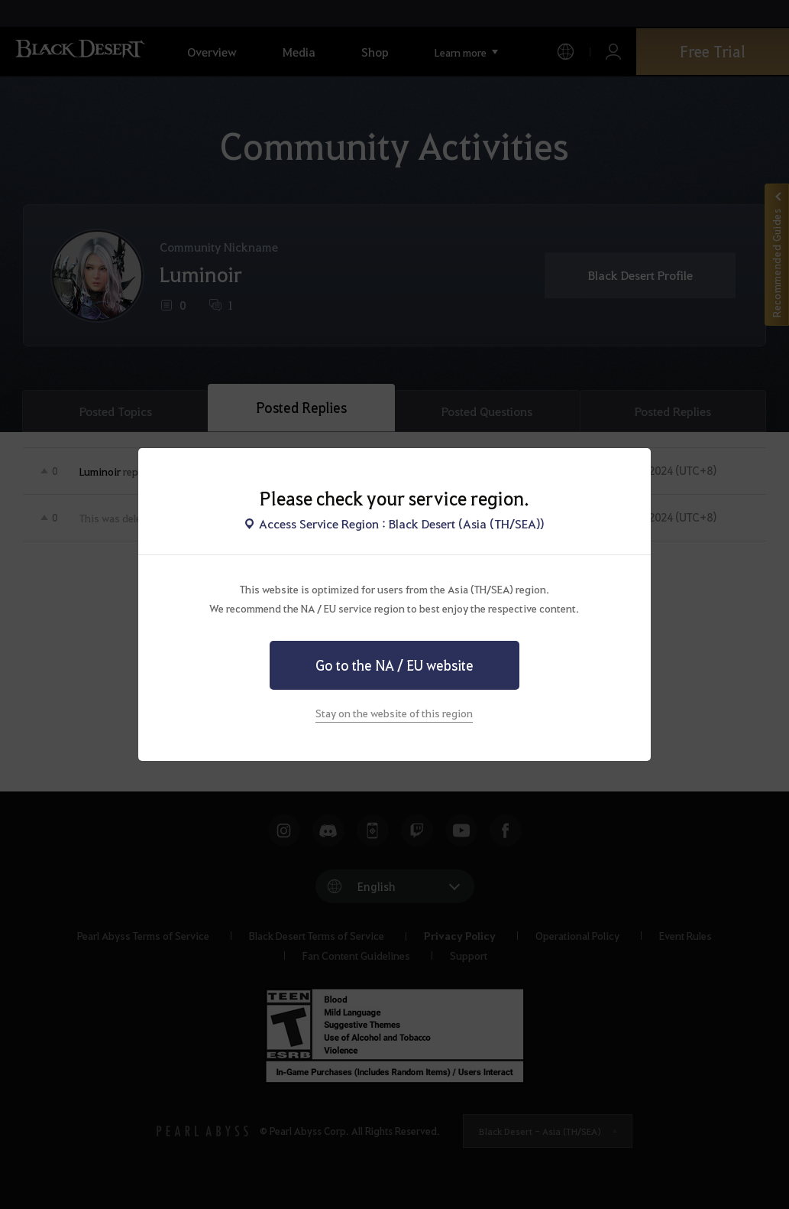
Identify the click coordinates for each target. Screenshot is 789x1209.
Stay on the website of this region (394, 713)
